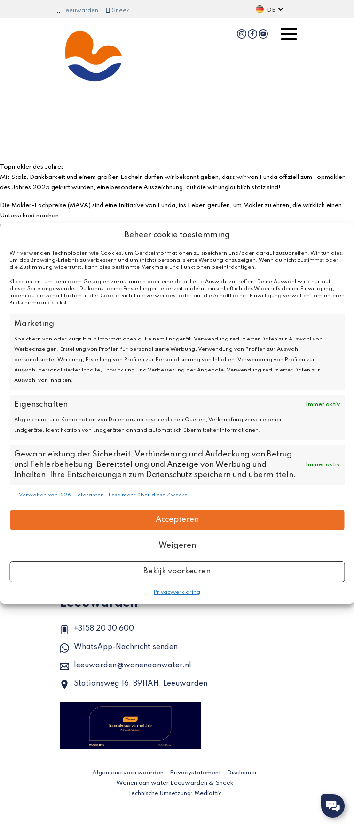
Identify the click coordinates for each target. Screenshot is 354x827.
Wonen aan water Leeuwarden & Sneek (175, 783)
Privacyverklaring (177, 592)
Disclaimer (242, 773)
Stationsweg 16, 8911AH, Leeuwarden (133, 684)
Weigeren (177, 545)
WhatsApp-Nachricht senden (119, 648)
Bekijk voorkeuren (177, 571)
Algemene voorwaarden (128, 773)
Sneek (117, 11)
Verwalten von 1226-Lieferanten (61, 495)
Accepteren (177, 520)
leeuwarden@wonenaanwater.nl (125, 666)
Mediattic (208, 793)
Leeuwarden (77, 11)
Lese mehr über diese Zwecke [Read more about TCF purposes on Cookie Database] (148, 495)
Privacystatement (195, 773)
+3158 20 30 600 (97, 629)
